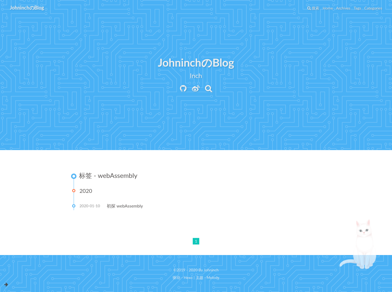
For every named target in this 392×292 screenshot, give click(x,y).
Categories (373, 8)
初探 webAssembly (125, 206)
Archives (343, 8)
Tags (357, 8)
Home (328, 8)
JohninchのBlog (27, 8)
